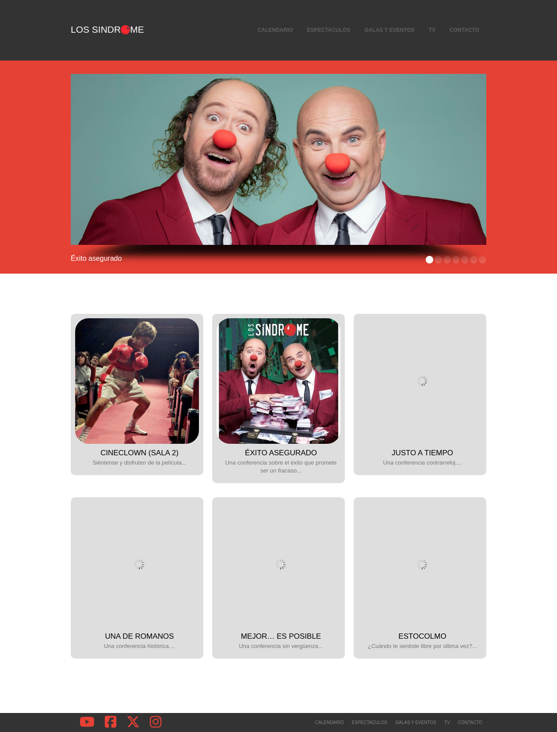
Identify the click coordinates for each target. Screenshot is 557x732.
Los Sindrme (107, 29)
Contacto (464, 30)
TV (432, 30)
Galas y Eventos (389, 30)
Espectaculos (329, 30)
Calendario (275, 30)
